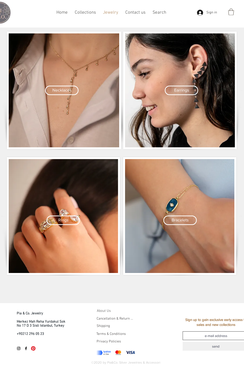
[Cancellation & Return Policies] (115, 319)
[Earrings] (181, 90)
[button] (231, 11)
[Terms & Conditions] (120, 334)
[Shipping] (103, 326)
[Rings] (63, 220)
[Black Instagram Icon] (18, 348)
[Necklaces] (62, 90)
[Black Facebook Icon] (26, 348)
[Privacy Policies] (108, 341)
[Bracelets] (180, 220)
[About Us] (108, 311)
